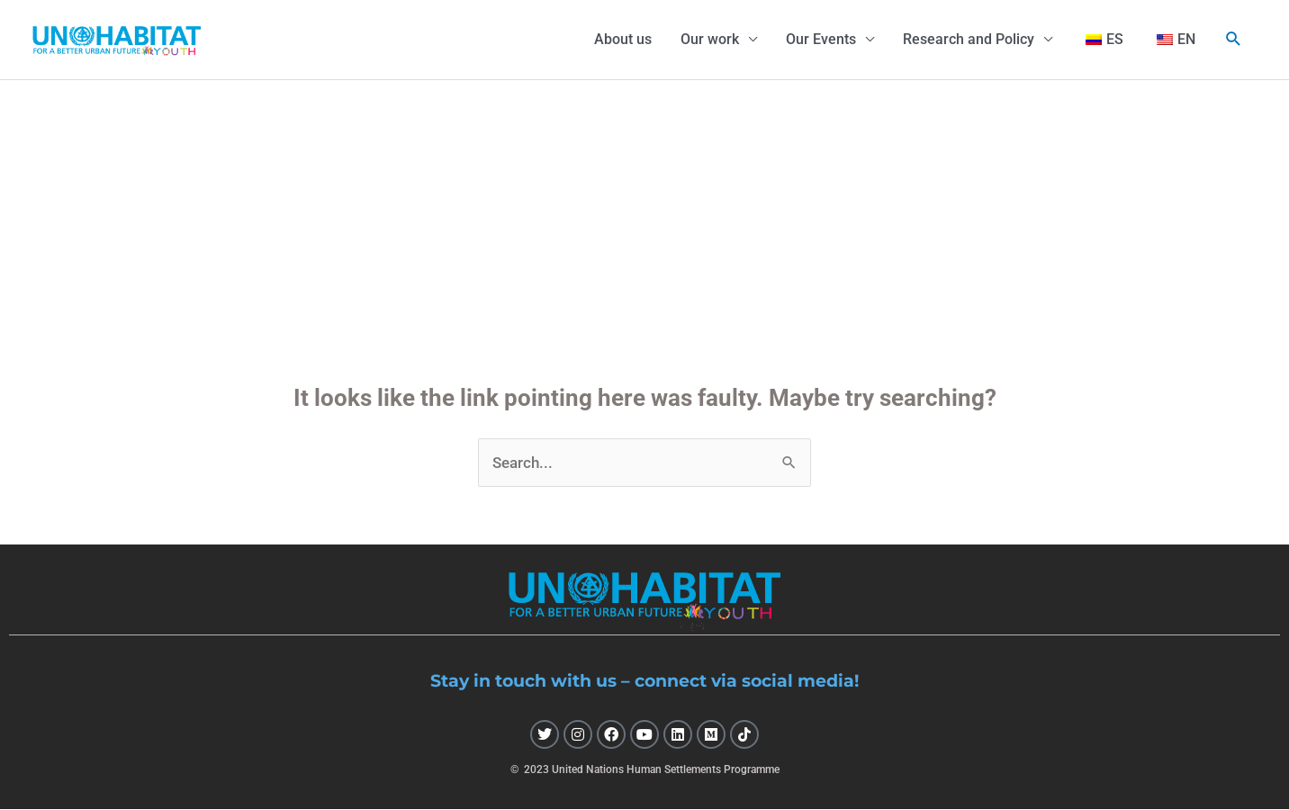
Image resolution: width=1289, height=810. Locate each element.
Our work (710, 39)
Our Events (821, 39)
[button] (1233, 39)
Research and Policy (968, 39)
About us (623, 39)
